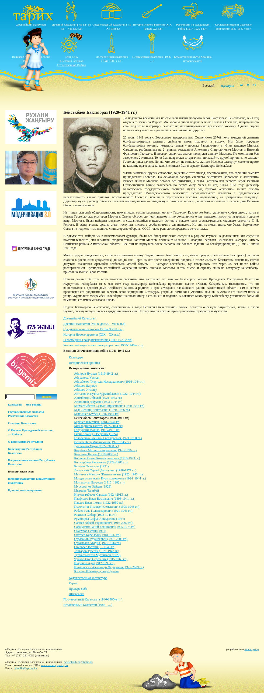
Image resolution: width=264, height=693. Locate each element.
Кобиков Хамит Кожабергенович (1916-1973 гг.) (107, 458)
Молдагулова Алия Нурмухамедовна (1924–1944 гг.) (110, 478)
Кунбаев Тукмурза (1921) (91, 466)
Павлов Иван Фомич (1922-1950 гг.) (98, 502)
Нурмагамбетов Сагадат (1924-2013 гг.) (101, 494)
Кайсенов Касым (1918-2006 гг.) (96, 454)
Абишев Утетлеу (85, 390)
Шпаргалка (76, 594)
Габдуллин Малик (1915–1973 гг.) (97, 430)
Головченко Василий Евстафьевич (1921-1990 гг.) (108, 438)
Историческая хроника (84, 363)
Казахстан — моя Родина (24, 404)
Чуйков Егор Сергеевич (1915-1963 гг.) (100, 559)
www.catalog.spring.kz (54, 665)
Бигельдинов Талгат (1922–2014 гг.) (98, 426)
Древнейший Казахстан (31, 24)
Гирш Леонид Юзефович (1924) (96, 434)
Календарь (76, 357)
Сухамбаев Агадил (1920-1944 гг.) (97, 543)
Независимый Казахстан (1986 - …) (87, 605)
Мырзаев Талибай (86, 490)
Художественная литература (88, 578)
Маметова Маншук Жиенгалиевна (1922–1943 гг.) (108, 474)
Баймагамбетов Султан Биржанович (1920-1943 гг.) (109, 406)
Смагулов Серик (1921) (90, 531)
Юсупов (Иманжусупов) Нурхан (96, 571)
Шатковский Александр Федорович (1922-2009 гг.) (109, 567)
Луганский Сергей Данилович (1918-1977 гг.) (105, 470)
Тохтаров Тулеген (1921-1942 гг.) (96, 551)
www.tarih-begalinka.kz (78, 661)
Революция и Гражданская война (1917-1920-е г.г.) (97, 340)
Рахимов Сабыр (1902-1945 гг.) (95, 515)
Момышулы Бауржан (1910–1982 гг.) (99, 482)
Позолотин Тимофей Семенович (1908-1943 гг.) (106, 507)
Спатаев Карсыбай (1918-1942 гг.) (97, 535)
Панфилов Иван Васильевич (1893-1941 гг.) (104, 498)
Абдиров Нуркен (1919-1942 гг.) (96, 373)
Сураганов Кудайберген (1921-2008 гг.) (100, 539)
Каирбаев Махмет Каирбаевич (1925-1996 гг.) (105, 450)
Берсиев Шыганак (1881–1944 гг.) (97, 422)
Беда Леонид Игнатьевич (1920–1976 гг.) (102, 410)
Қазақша (227, 86)
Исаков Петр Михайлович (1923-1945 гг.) (102, 442)
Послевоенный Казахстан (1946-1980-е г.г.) (92, 599)
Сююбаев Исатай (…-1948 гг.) (94, 547)
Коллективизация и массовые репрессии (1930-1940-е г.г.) (103, 345)
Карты (73, 583)
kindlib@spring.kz (26, 668)
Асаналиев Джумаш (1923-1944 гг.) (98, 402)
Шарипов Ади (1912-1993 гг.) (94, 563)
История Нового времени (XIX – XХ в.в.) (91, 334)
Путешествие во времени (25, 490)
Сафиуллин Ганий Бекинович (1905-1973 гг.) (105, 527)
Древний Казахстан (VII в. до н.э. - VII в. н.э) (94, 324)
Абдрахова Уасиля (86, 377)
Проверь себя (78, 589)
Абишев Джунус (85, 386)
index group (252, 649)
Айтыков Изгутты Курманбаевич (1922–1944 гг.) (107, 394)
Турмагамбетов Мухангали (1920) (97, 555)
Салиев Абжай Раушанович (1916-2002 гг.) (103, 523)
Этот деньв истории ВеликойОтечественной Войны (71, 60)
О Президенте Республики (25, 441)
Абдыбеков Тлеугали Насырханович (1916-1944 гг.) (109, 381)
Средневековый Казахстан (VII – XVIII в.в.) (93, 329)
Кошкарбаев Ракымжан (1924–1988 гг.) (100, 462)
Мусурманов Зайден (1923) (92, 486)
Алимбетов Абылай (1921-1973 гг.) (98, 398)
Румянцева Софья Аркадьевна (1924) (99, 519)
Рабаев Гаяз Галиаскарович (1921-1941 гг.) (103, 511)
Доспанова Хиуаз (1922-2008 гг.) (96, 446)
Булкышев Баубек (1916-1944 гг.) (96, 414)
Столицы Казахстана (22, 423)
